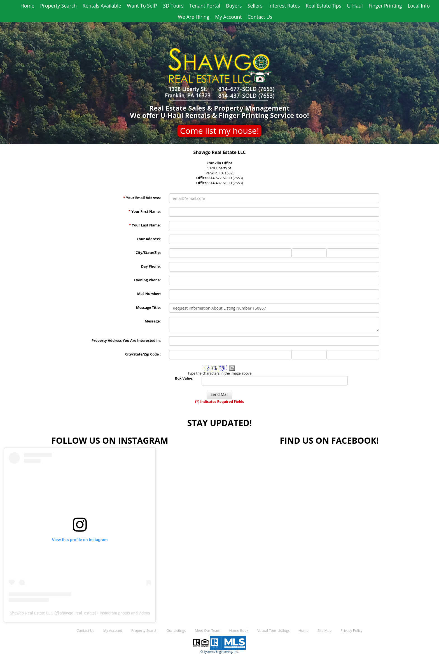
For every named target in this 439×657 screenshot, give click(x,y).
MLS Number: (149, 293)
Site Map (324, 630)
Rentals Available (102, 5)
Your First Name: (145, 211)
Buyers (234, 5)
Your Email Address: (142, 197)
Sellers (255, 5)
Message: (153, 321)
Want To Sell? (142, 5)
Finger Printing (385, 5)
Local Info (419, 5)
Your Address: (149, 239)
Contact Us (259, 16)
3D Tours (173, 5)
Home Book (238, 630)
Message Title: (148, 307)
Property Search (58, 5)
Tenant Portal (204, 5)
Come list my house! (219, 130)
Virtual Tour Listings (273, 630)
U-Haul (355, 5)
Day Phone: (151, 266)
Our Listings (176, 630)
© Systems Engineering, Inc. (219, 652)
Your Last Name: (145, 225)
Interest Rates (284, 5)
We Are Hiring (193, 16)
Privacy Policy (351, 630)
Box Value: (184, 378)
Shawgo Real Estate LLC (31, 613)
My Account (228, 16)
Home (27, 5)
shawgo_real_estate (77, 613)
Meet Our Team (207, 630)
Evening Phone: (147, 280)
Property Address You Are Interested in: (126, 340)
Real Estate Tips (323, 5)
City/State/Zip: (148, 252)
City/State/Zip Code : (143, 354)
